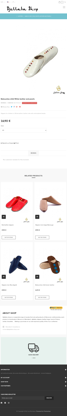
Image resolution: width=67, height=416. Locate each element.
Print (17, 143)
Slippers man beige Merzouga (44, 225)
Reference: (3, 102)
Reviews (33, 153)
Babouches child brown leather (44, 285)
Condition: (10, 102)
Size (2, 126)
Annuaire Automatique (20, 373)
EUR (2, 2)
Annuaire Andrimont (34, 373)
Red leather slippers (8, 225)
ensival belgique (46, 373)
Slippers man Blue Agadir (9, 285)
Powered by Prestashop (43, 411)
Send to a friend (7, 143)
